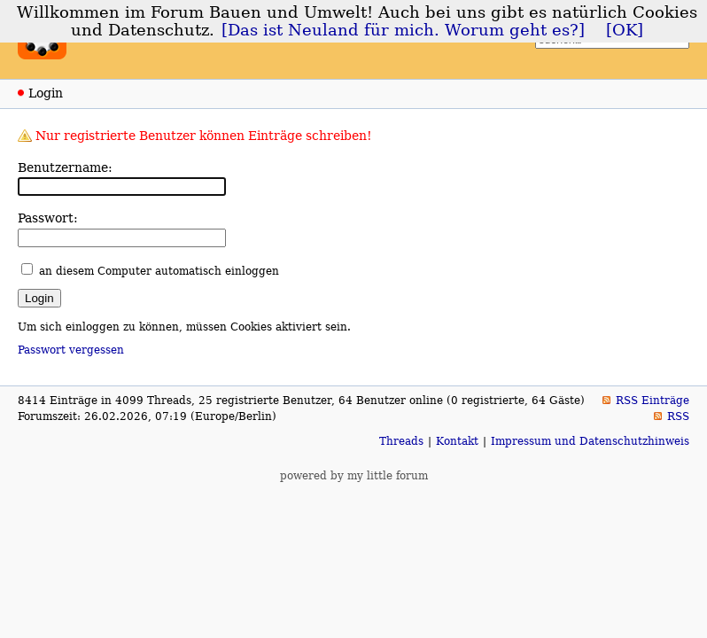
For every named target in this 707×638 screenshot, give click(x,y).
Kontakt (457, 441)
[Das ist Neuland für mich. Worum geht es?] (403, 30)
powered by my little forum (354, 476)
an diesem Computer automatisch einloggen (159, 271)
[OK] (624, 30)
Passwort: (48, 218)
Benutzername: (65, 167)
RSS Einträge (652, 400)
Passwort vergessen (71, 350)
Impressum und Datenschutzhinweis (590, 441)
